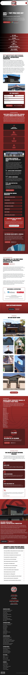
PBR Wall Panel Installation (6, 648)
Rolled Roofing (5, 615)
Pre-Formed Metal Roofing (6, 618)
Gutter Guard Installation (6, 650)
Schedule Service (5, 663)
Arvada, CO (5, 409)
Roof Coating (5, 620)
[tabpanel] (14, 189)
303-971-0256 (7, 442)
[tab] (14, 127)
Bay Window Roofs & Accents (7, 637)
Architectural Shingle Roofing (7, 614)
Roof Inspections (5, 613)
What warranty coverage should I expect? (14, 567)
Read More (17, 309)
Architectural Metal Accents (13, 214)
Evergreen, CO (5, 418)
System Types (5, 612)
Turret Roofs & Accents (6, 638)
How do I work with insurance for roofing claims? (14, 578)
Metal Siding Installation (6, 647)
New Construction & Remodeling (7, 619)
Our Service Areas (5, 664)
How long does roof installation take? (14, 563)
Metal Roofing (5, 627)
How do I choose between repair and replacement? (14, 569)
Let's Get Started (7, 22)
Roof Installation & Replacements (7, 610)
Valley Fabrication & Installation (7, 644)
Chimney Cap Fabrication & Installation (8, 641)
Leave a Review (11, 309)
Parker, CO (5, 424)
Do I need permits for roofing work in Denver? (14, 557)
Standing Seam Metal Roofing (7, 616)
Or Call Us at (18, 105)
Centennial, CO (5, 415)
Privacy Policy (5, 668)
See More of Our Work (14, 392)
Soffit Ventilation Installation (7, 651)
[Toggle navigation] (2, 3)
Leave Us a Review (5, 667)
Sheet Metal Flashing (6, 642)
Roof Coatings (13, 211)
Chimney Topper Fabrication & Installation (9, 640)
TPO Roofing (5, 628)
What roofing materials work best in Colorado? (14, 561)
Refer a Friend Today (7, 495)
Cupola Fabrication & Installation (7, 639)
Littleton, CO (5, 423)
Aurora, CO (5, 410)
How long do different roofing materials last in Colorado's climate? (14, 550)
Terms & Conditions (5, 669)
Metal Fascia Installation (6, 652)
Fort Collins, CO (5, 419)
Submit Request (9, 105)
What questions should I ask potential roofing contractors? (14, 580)
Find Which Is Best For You (14, 225)
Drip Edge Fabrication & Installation (8, 643)
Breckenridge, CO (6, 413)
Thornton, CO (5, 425)
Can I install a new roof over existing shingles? (14, 565)
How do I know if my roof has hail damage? (14, 559)
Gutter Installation (5, 649)
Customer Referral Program (7, 666)
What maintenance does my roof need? (14, 571)
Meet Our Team (5, 665)
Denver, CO (5, 408)
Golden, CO (5, 420)
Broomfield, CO (5, 414)
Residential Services (10, 190)
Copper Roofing (5, 617)
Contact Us (13, 442)
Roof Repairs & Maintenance (7, 611)
